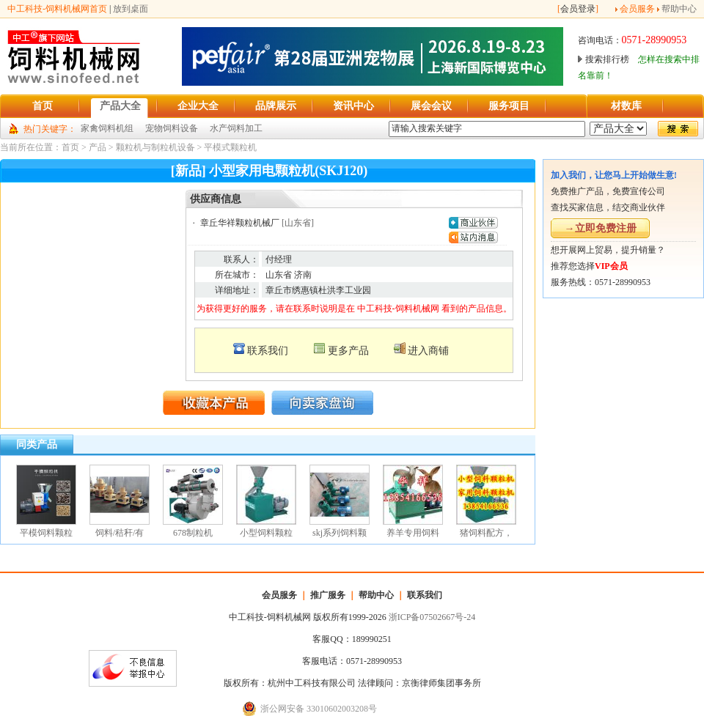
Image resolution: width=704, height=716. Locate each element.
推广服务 (327, 595)
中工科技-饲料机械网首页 (57, 9)
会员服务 (637, 9)
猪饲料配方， (486, 533)
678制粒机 (193, 533)
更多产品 (348, 350)
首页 (70, 147)
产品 (97, 147)
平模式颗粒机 (230, 147)
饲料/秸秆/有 (119, 533)
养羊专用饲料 (412, 533)
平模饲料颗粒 (46, 533)
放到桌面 (130, 9)
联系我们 (267, 350)
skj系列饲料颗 (339, 533)
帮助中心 (679, 9)
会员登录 (577, 9)
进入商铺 (428, 350)
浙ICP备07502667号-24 (432, 617)
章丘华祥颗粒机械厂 (239, 223)
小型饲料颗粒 (266, 533)
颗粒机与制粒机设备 (155, 147)
